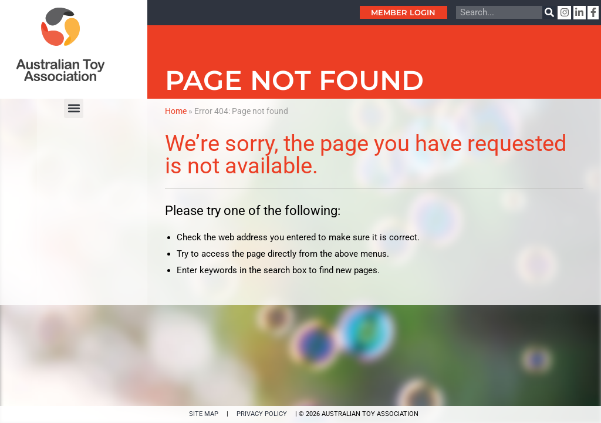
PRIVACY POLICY (262, 414)
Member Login (403, 12)
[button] (73, 108)
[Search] (548, 12)
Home (176, 111)
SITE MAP (203, 414)
